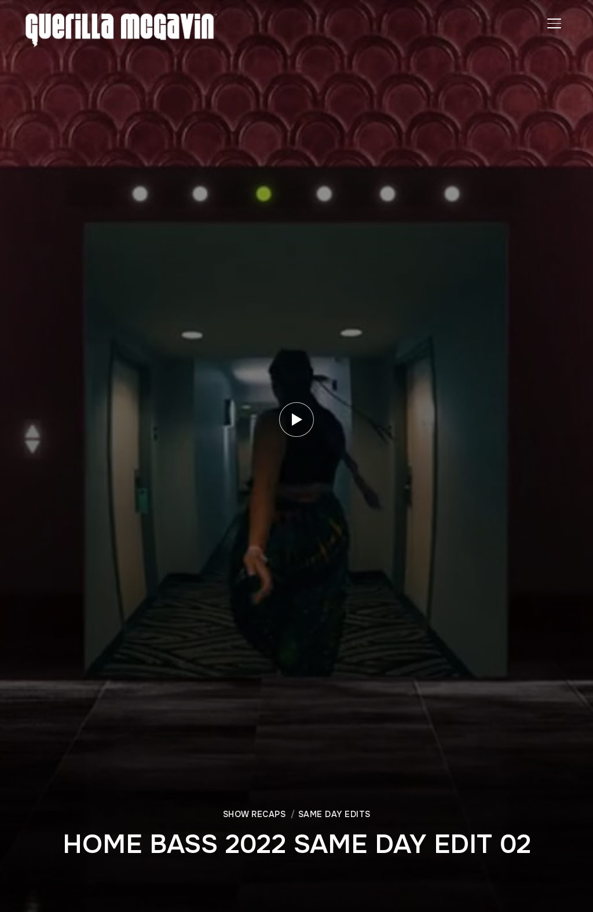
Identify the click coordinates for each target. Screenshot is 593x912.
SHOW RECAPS (254, 814)
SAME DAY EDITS (334, 814)
